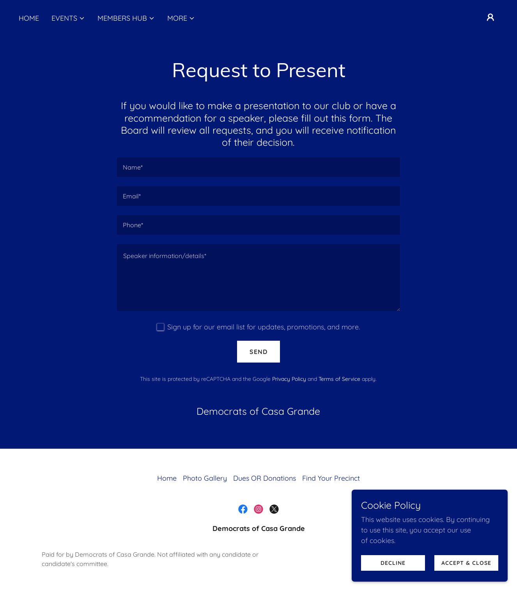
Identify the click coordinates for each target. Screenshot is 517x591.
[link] (243, 509)
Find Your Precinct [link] (331, 478)
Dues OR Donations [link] (264, 478)
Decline (393, 578)
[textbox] (258, 167)
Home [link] (29, 18)
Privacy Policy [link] (289, 378)
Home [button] (167, 478)
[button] (68, 18)
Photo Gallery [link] (205, 478)
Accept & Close (466, 578)
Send (258, 352)
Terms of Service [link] (339, 378)
